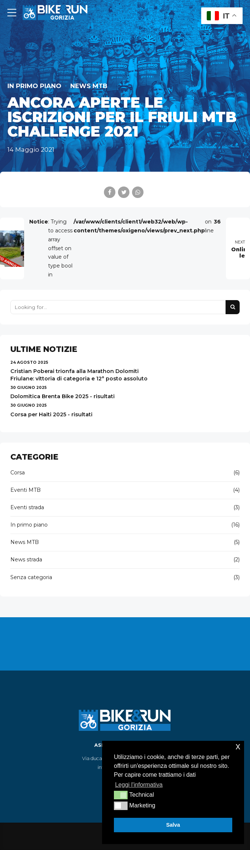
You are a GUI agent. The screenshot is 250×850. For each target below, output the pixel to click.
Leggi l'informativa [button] (138, 785)
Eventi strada (27, 507)
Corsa (17, 472)
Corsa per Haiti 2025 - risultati (51, 414)
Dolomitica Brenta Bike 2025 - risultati (62, 396)
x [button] (238, 746)
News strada (26, 559)
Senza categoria (31, 577)
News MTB (88, 86)
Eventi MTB (25, 490)
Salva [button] (173, 825)
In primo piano (34, 86)
